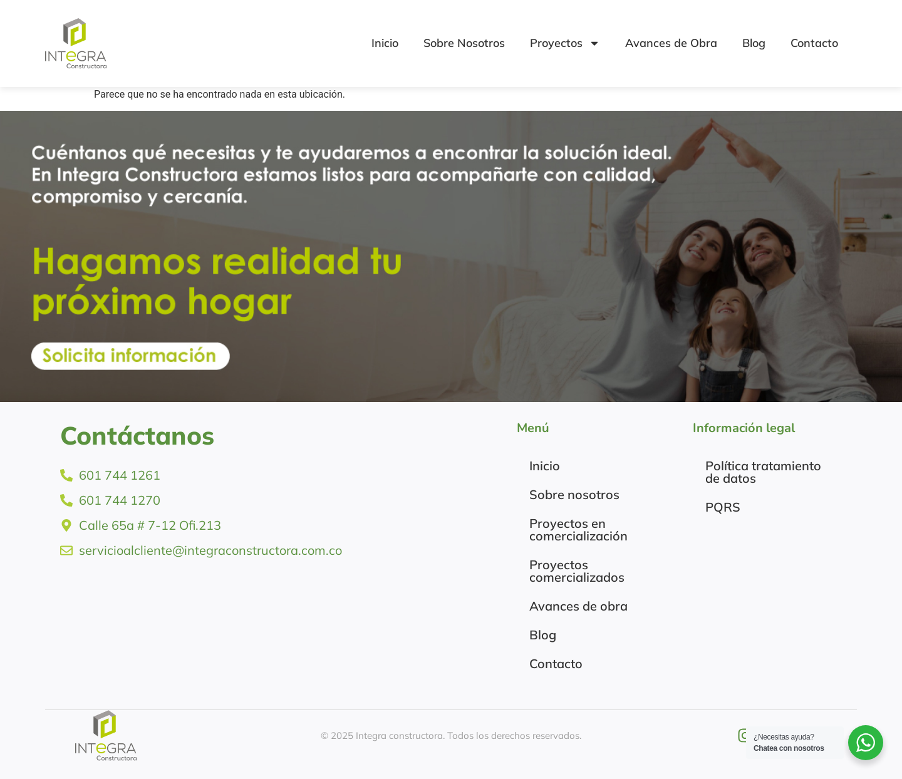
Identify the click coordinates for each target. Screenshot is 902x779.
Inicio (384, 43)
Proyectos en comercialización (578, 529)
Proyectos (565, 43)
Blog (753, 43)
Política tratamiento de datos (763, 472)
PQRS (722, 507)
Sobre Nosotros (464, 43)
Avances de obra (578, 606)
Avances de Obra (671, 43)
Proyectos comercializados (577, 571)
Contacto (814, 43)
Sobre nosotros (574, 494)
